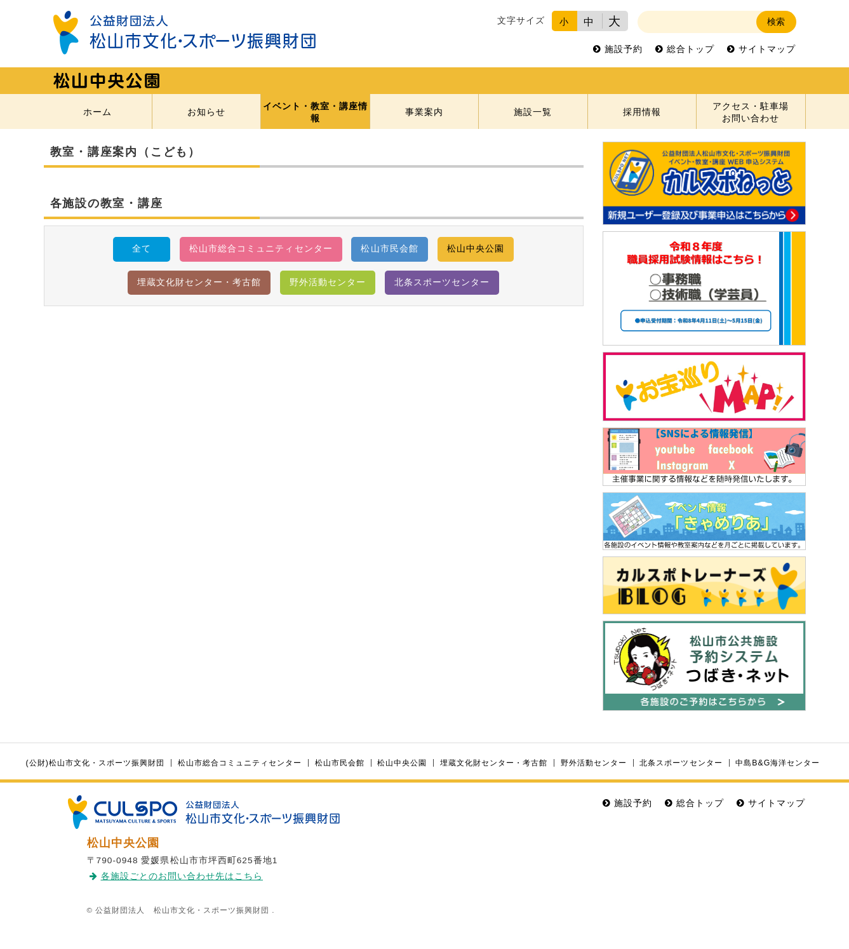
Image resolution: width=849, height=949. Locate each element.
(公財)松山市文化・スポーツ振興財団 (95, 762)
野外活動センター (328, 282)
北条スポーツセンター (442, 282)
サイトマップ (767, 49)
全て (141, 248)
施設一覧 (533, 112)
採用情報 (642, 112)
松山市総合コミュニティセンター (260, 248)
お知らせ (206, 112)
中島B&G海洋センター (777, 762)
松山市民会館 (389, 248)
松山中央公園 (475, 248)
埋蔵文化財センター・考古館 (199, 282)
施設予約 (624, 49)
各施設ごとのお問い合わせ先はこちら (182, 876)
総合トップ (690, 49)
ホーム (97, 112)
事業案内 (424, 112)
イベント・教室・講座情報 (315, 112)
